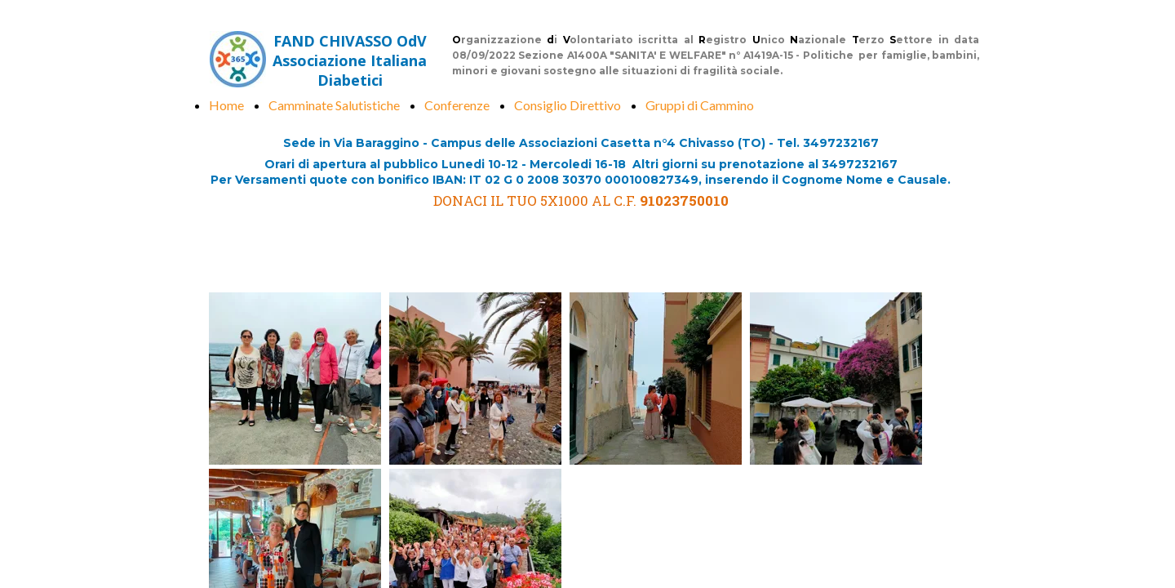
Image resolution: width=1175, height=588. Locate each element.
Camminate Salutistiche (334, 105)
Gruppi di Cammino (699, 105)
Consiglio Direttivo (567, 105)
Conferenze (457, 105)
